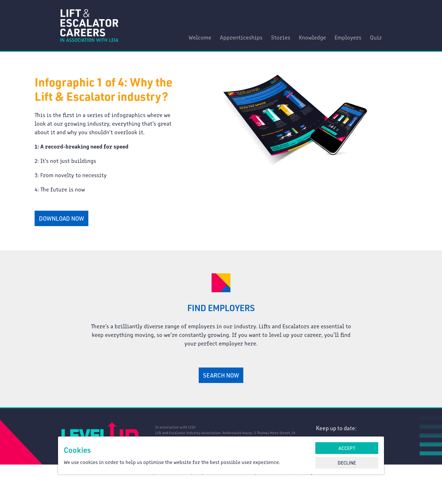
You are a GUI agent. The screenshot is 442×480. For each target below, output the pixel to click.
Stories (280, 37)
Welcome (200, 37)
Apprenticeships (241, 37)
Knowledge (312, 37)
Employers (348, 37)
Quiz (376, 37)
